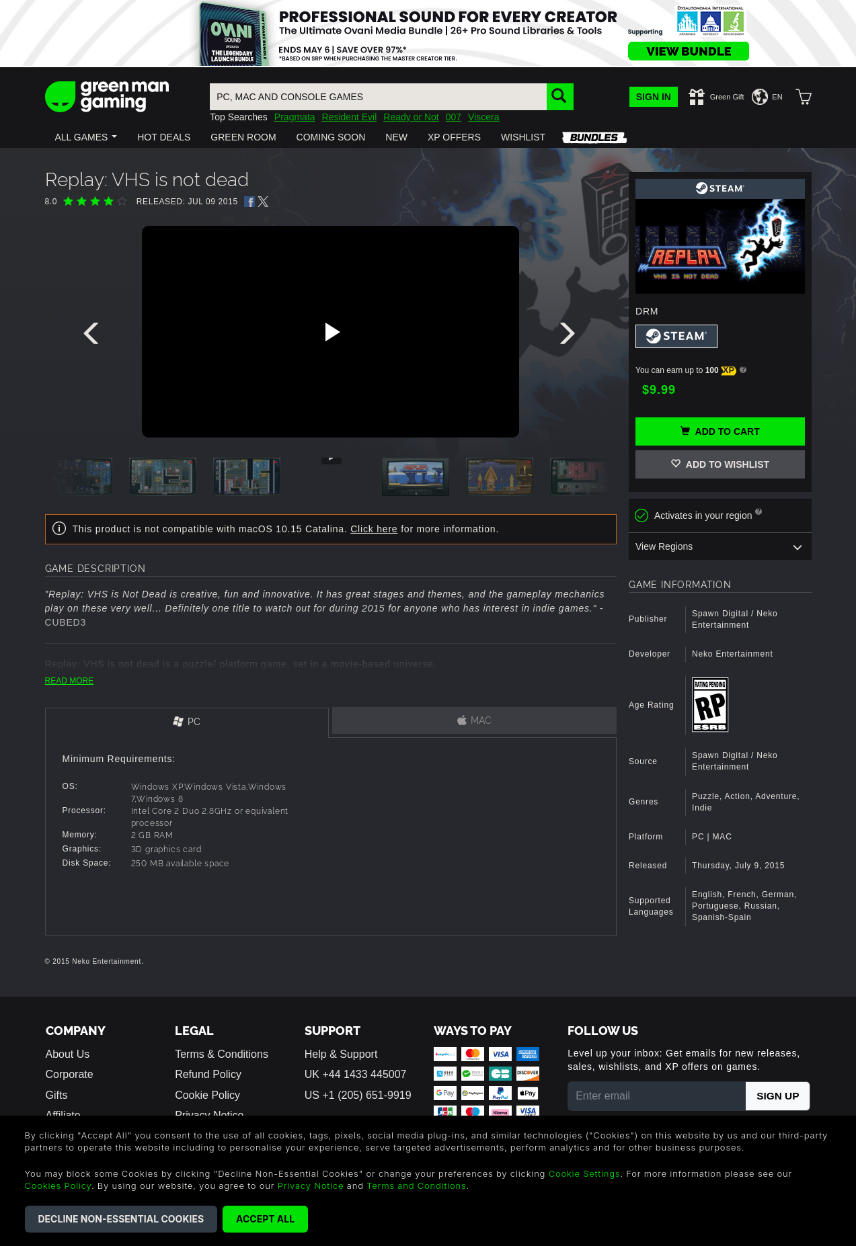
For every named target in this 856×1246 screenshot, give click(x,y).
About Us (68, 1054)
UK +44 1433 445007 (356, 1074)
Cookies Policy (58, 1185)
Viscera (483, 117)
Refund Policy (208, 1074)
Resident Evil (349, 117)
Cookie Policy (207, 1095)
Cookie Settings (585, 1173)
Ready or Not (410, 117)
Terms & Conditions (221, 1054)
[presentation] (93, 337)
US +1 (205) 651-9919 (358, 1095)
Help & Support (341, 1054)
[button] (86, 137)
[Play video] (331, 332)
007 (453, 117)
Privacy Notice (311, 1185)
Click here (373, 529)
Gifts (57, 1095)
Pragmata (294, 117)
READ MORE (69, 681)
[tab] (187, 723)
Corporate (69, 1074)
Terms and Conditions (416, 1185)
